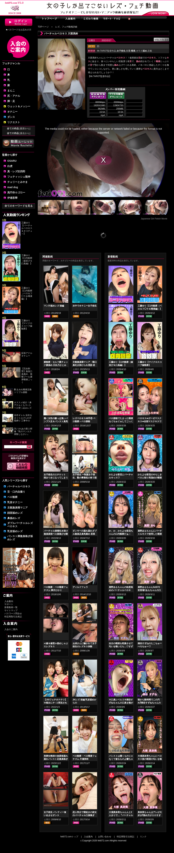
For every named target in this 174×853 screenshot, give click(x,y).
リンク (143, 836)
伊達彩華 (12, 197)
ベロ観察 (12, 497)
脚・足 (11, 101)
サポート (8, 604)
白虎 (9, 166)
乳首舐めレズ (15, 531)
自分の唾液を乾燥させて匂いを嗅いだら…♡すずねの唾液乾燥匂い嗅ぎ (121, 646)
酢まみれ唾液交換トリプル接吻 (23, 391)
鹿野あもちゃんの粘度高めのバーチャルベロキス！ (121, 590)
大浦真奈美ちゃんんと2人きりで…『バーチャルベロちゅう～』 (121, 815)
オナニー (12, 111)
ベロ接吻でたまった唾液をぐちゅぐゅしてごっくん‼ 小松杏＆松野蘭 (121, 421)
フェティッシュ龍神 (18, 176)
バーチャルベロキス (18, 486)
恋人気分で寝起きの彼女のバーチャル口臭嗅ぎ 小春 (85, 815)
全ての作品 (18, 128)
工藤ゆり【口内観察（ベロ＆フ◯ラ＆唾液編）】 (26, 293)
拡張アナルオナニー (26, 354)
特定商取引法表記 (13, 616)
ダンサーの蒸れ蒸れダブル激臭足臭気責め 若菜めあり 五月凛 (85, 534)
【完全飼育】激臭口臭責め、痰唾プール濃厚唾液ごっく (26, 375)
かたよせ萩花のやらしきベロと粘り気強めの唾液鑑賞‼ (150, 477)
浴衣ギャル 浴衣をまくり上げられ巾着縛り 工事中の (23, 418)
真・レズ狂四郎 (16, 171)
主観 (150, 51)
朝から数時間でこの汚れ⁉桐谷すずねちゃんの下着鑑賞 (149, 702)
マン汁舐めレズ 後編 (54, 305)
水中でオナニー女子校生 (85, 305)
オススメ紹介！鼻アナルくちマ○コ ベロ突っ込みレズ (23, 405)
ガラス (141, 51)
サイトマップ (11, 610)
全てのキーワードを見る (19, 205)
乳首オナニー (15, 502)
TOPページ (43, 26)
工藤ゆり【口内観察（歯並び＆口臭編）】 (26, 259)
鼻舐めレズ (13, 518)
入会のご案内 (11, 629)
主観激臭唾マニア (17, 507)
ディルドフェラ (80, 587)
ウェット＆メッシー (18, 106)
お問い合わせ (104, 836)
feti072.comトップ (69, 836)
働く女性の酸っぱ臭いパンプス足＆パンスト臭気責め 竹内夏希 (56, 421)
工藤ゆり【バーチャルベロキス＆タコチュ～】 (26, 228)
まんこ (11, 90)
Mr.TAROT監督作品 (106, 51)
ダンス (11, 116)
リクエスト (13, 122)
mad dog (12, 187)
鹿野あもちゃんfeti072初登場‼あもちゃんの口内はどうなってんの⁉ (149, 590)
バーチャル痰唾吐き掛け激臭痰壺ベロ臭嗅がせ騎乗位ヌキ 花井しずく (56, 534)
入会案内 (8, 601)
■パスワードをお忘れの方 (18, 29)
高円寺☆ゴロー (16, 192)
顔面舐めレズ (15, 512)
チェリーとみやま (17, 181)
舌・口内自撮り (16, 491)
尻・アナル (13, 95)
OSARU (12, 160)
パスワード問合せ (13, 613)
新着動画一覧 (11, 607)
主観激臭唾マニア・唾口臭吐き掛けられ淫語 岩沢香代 (85, 365)
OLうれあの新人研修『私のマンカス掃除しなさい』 (23, 431)
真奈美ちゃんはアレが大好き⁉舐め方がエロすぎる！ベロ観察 (150, 815)
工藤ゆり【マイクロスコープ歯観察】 (26, 324)
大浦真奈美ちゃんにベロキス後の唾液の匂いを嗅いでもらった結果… (150, 759)
